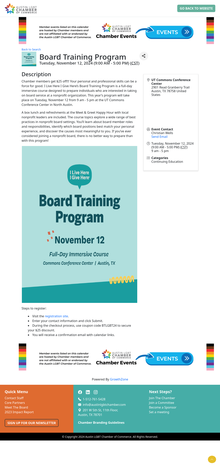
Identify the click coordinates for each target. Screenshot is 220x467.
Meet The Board (16, 407)
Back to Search (31, 49)
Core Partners (15, 403)
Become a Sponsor (162, 407)
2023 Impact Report (19, 412)
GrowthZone (119, 379)
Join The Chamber (162, 398)
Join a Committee (161, 403)
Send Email (159, 136)
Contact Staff (14, 398)
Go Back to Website (196, 8)
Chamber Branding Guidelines (101, 422)
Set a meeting (159, 412)
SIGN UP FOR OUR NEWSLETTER (31, 423)
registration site (56, 316)
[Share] (143, 56)
